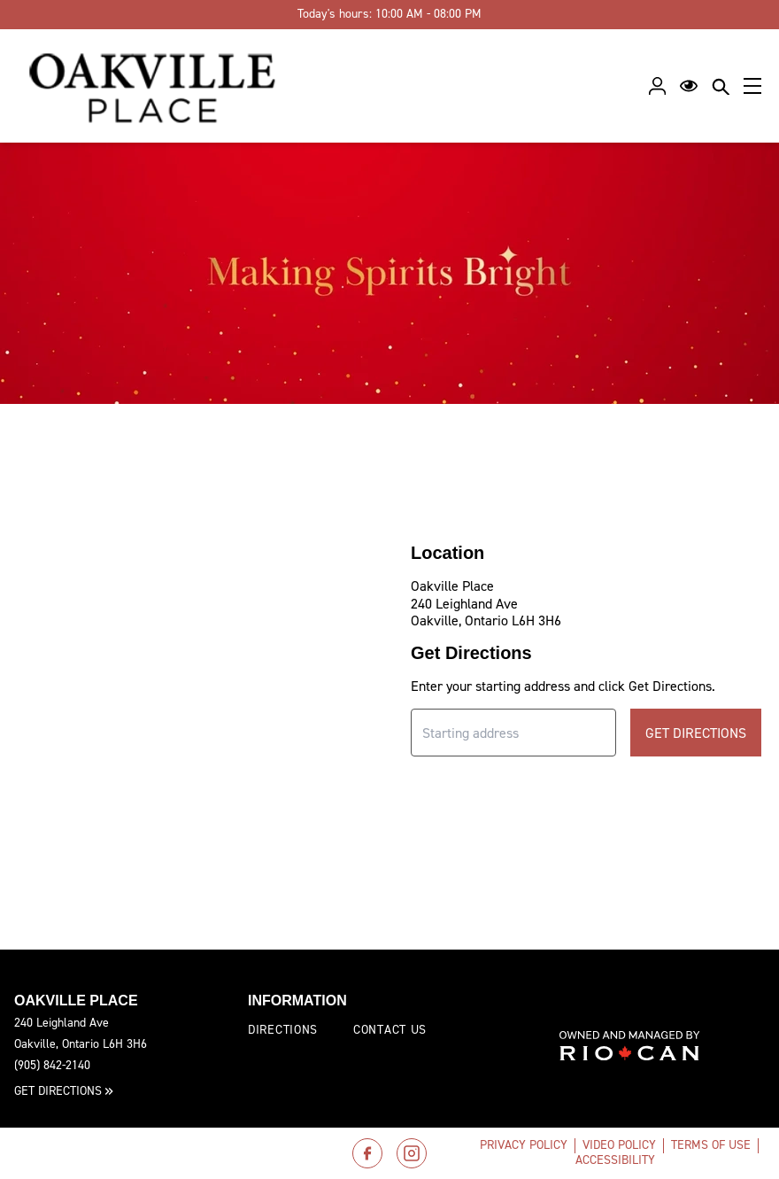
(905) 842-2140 (52, 1065)
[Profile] (657, 86)
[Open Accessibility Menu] (689, 86)
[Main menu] (752, 86)
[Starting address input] (513, 732)
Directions (283, 1029)
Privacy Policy (523, 1144)
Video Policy (619, 1144)
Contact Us (390, 1029)
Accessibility (615, 1160)
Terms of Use (711, 1144)
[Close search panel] (720, 86)
